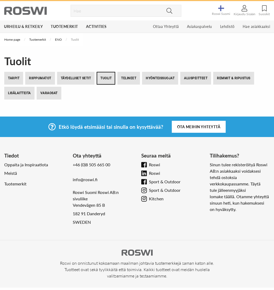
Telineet (128, 78)
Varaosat (49, 93)
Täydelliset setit (76, 78)
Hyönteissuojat (160, 78)
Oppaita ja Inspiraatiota (26, 164)
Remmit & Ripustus (233, 78)
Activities (96, 26)
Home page (12, 40)
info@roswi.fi (85, 179)
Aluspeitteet (195, 78)
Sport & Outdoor (165, 181)
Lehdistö (227, 26)
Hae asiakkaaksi (256, 26)
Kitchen (156, 198)
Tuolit (106, 78)
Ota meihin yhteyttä (199, 127)
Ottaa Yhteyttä (166, 26)
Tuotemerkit (64, 26)
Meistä (10, 173)
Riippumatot (40, 78)
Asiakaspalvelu (199, 26)
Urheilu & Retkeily (23, 26)
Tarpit (13, 78)
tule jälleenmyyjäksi (228, 190)
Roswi (154, 164)
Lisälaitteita (19, 93)
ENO (58, 40)
